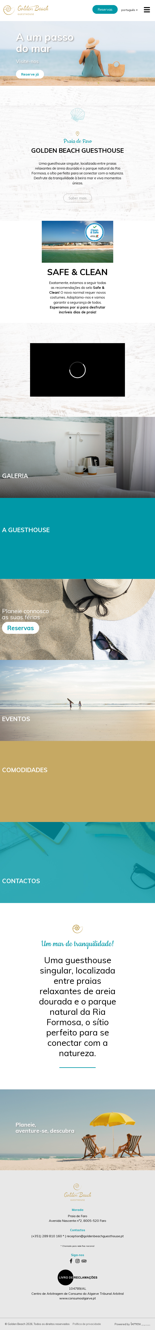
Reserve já (30, 74)
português (129, 10)
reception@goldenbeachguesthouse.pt (95, 1236)
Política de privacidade (87, 1324)
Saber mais (78, 198)
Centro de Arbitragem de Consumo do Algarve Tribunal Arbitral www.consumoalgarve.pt (77, 1296)
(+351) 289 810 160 (47, 1236)
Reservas (105, 9)
